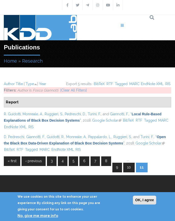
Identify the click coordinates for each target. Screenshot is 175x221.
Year (42, 84)
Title (19, 84)
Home (10, 61)
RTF (110, 84)
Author (9, 84)
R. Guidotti (12, 114)
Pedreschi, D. (75, 114)
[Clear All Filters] (73, 90)
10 (129, 167)
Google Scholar (106, 120)
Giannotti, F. (119, 114)
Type (30, 84)
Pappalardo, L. (100, 137)
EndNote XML (152, 84)
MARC (134, 84)
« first (12, 161)
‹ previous (33, 161)
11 (142, 167)
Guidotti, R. (55, 137)
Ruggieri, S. (54, 114)
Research (32, 61)
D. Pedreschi (14, 137)
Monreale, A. (33, 114)
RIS (167, 84)
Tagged (121, 84)
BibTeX (99, 84)
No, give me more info (38, 216)
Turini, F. (94, 114)
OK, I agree (144, 200)
